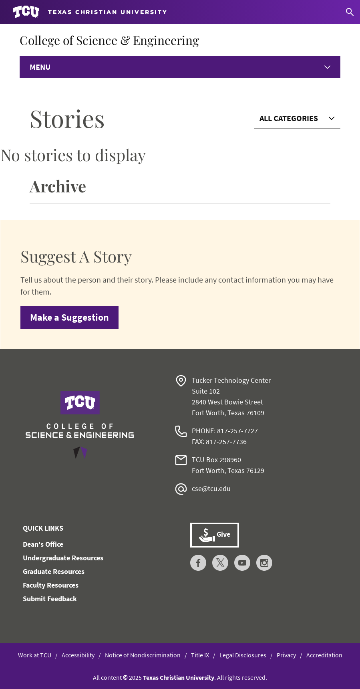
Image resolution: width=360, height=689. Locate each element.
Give (214, 535)
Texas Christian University (178, 677)
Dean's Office (43, 544)
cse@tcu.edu (211, 488)
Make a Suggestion (69, 317)
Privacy (286, 655)
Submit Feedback (50, 598)
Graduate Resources (53, 571)
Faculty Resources (50, 585)
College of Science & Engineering (109, 40)
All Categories (288, 118)
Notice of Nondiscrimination (143, 655)
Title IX (200, 655)
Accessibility (78, 655)
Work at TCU (34, 655)
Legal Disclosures (242, 655)
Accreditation (324, 655)
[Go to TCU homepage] (90, 12)
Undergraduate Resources (63, 557)
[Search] (350, 12)
